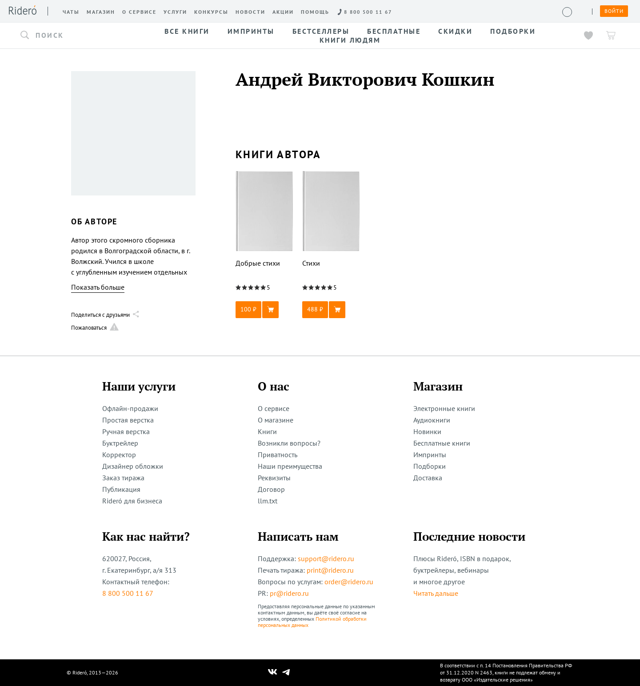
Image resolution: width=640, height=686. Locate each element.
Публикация (121, 489)
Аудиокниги (431, 419)
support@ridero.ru (326, 558)
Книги (267, 431)
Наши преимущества (290, 466)
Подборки (429, 466)
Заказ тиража (123, 477)
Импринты (429, 454)
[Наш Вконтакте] (272, 672)
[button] (70, 35)
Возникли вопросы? (289, 443)
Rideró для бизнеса (132, 500)
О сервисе (273, 408)
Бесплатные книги (441, 443)
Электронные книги (444, 408)
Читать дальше (435, 593)
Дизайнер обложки (132, 466)
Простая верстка (128, 419)
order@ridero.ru (348, 581)
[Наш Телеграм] (286, 672)
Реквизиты (274, 477)
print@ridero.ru (330, 570)
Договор (271, 489)
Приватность (277, 454)
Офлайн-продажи (130, 408)
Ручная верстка (126, 431)
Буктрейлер (120, 443)
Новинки (427, 431)
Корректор (119, 454)
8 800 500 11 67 (127, 593)
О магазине (275, 419)
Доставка (427, 477)
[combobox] (70, 35)
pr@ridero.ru (289, 593)
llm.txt (267, 500)
